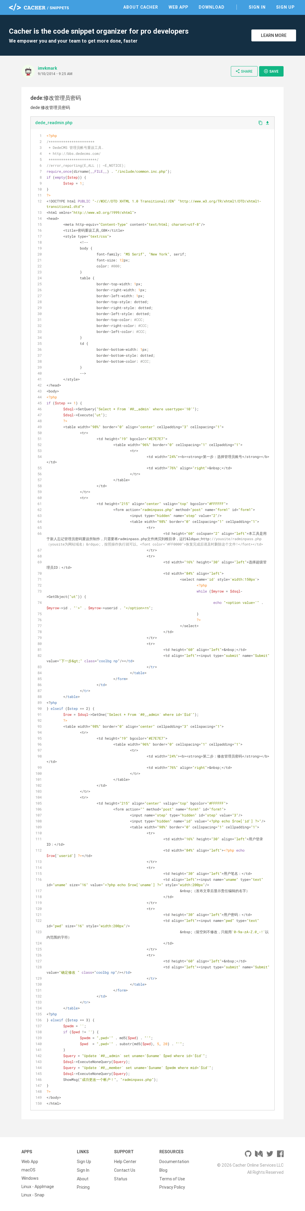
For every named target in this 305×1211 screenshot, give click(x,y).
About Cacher (140, 7)
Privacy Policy (172, 1186)
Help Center (125, 1161)
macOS (28, 1170)
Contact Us (124, 1170)
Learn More (274, 35)
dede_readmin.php (53, 122)
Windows (29, 1178)
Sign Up (285, 7)
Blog (163, 1170)
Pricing (83, 1186)
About (82, 1178)
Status (120, 1178)
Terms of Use (172, 1178)
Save (271, 71)
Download (212, 7)
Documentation (174, 1161)
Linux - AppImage (37, 1186)
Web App (178, 7)
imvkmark (47, 68)
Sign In (257, 7)
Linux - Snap (32, 1195)
